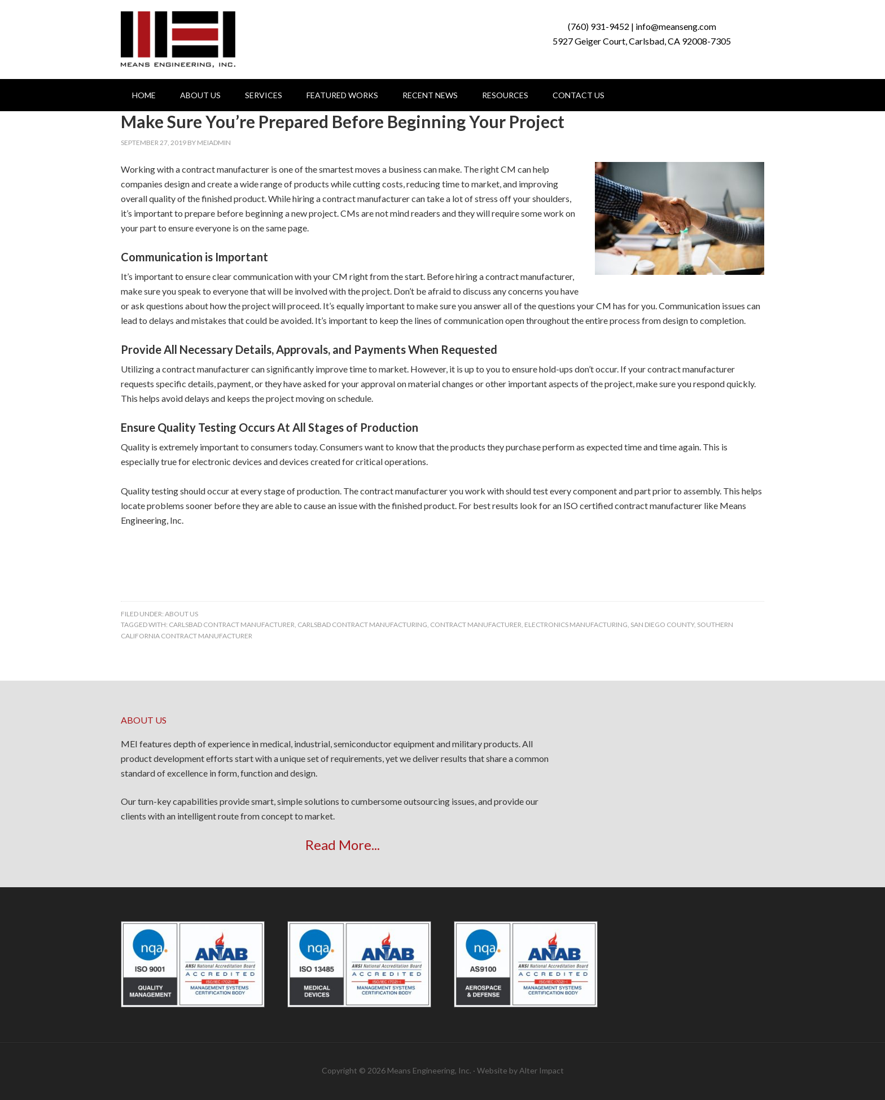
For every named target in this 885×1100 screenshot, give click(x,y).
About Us (181, 614)
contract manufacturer (476, 624)
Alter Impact (541, 1070)
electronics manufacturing (576, 624)
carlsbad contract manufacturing (362, 624)
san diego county (662, 624)
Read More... (342, 844)
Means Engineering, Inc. (178, 39)
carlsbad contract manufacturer (232, 624)
